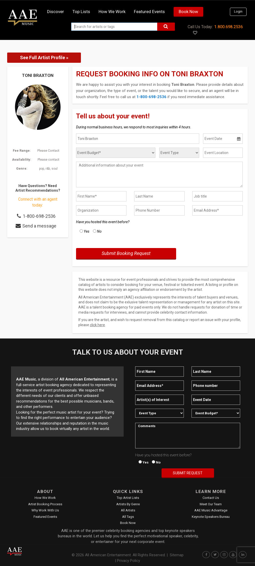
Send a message (39, 226)
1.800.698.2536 (228, 26)
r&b (48, 168)
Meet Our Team (211, 504)
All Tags (128, 517)
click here (97, 325)
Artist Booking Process (45, 504)
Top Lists (81, 11)
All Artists (128, 510)
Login (238, 11)
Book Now (188, 11)
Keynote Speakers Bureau (211, 517)
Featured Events (149, 11)
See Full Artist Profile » (44, 57)
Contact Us (211, 498)
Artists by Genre (128, 504)
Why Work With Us (45, 510)
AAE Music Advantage (210, 510)
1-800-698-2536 (39, 216)
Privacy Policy (128, 560)
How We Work (45, 498)
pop (41, 168)
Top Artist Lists (128, 498)
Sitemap (177, 555)
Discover (55, 11)
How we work (112, 11)
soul (54, 168)
